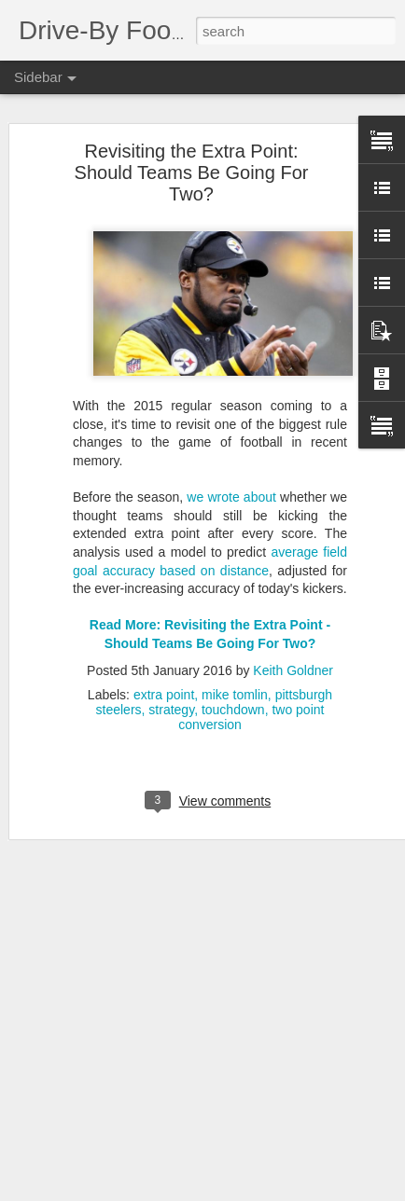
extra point (163, 686)
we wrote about (231, 489)
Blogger (295, 1190)
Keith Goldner (293, 662)
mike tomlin (235, 686)
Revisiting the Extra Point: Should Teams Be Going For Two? (192, 164)
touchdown (233, 701)
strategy (171, 701)
